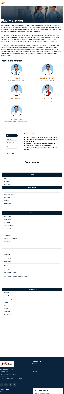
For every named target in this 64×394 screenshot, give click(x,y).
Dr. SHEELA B (48, 99)
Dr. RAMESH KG (16, 99)
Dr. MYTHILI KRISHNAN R (47, 78)
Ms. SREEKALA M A (16, 119)
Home (52, 20)
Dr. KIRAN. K (16, 78)
